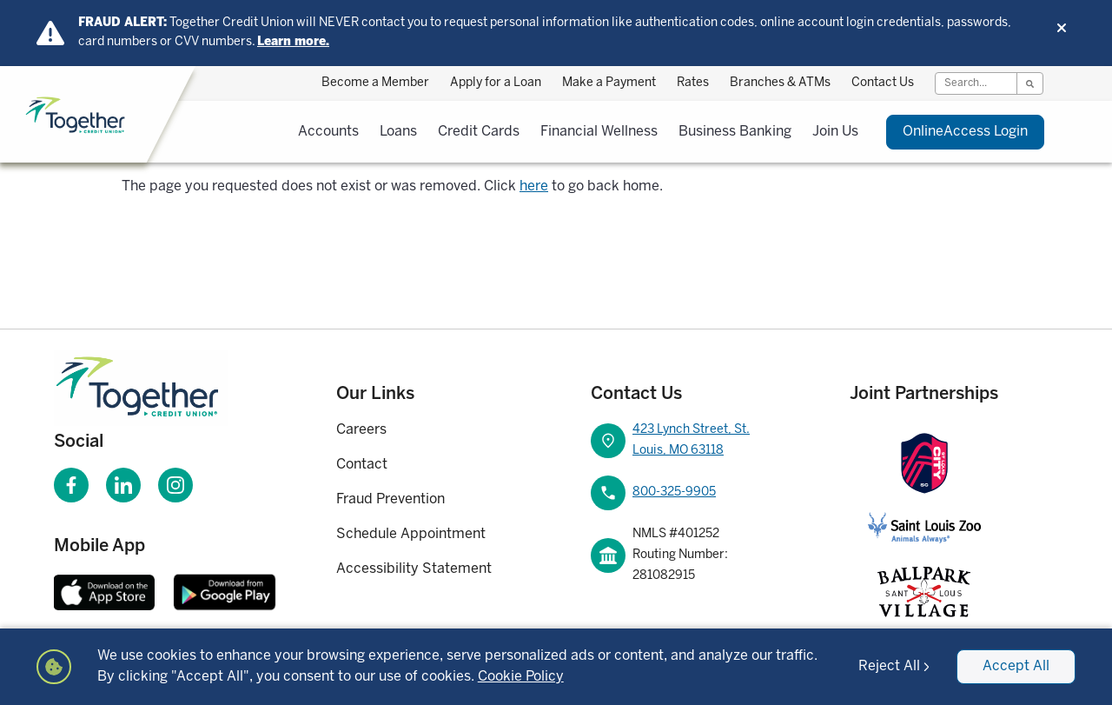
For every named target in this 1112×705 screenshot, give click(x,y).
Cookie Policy (521, 676)
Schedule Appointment (411, 534)
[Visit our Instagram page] (175, 485)
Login (965, 132)
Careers (361, 429)
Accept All (1016, 666)
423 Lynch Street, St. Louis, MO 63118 (691, 440)
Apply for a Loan (495, 83)
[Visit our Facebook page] (71, 485)
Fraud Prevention (390, 499)
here (534, 186)
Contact (361, 464)
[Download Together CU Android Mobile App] (224, 592)
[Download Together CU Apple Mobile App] (104, 592)
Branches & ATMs (780, 83)
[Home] (121, 116)
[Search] (976, 83)
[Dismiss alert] (1062, 28)
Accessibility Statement (414, 568)
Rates (693, 83)
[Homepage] (164, 388)
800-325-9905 (674, 492)
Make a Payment (609, 83)
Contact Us (882, 83)
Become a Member (375, 83)
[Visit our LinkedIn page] (123, 485)
